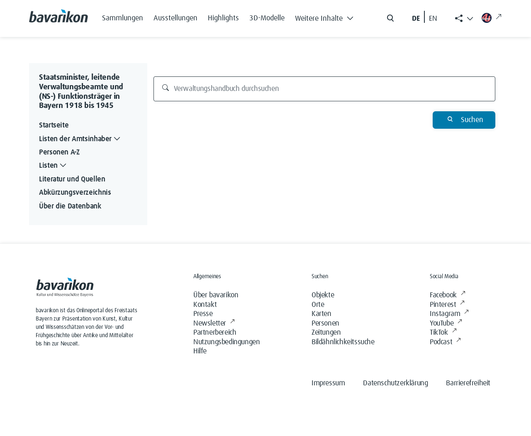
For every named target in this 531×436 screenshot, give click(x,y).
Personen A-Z (59, 152)
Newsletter (214, 323)
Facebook (447, 295)
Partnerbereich (214, 332)
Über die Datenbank (70, 206)
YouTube (446, 323)
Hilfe (200, 351)
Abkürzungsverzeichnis (75, 192)
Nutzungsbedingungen (226, 342)
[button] (326, 16)
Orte (318, 305)
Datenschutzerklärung (395, 383)
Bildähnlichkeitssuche (343, 342)
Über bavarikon (215, 295)
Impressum (328, 383)
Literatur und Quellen (72, 179)
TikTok (443, 333)
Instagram (449, 314)
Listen (53, 166)
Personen (325, 323)
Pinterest (447, 305)
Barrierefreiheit (468, 383)
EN (433, 18)
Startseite (53, 125)
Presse (203, 314)
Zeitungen (326, 332)
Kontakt (205, 305)
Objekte (323, 295)
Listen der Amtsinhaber (80, 139)
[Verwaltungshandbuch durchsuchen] (324, 88)
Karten (321, 314)
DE (416, 18)
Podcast (445, 342)
